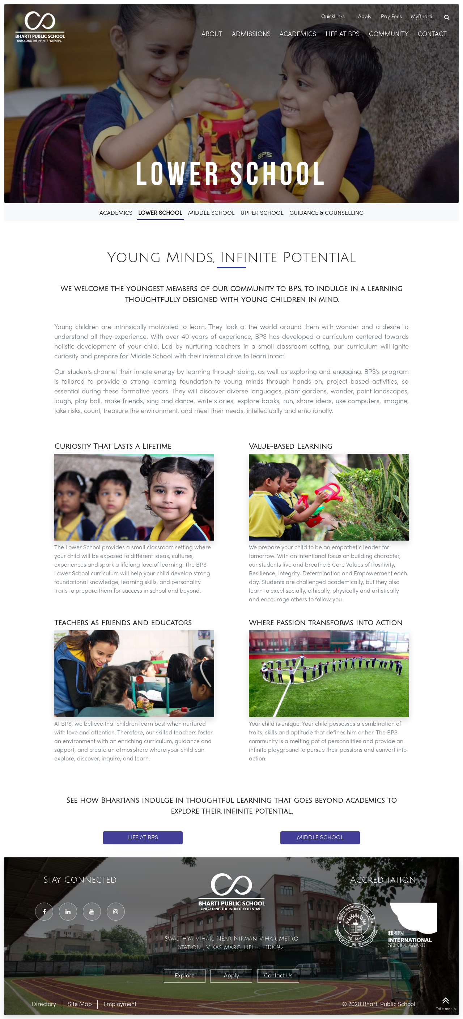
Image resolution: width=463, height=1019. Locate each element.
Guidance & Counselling (326, 213)
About (211, 34)
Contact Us (278, 976)
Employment (119, 1004)
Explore (185, 976)
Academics (298, 34)
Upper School (262, 213)
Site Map (80, 1004)
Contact (432, 34)
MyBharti (421, 16)
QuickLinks (334, 16)
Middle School (211, 213)
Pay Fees (391, 16)
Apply (364, 16)
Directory (44, 1004)
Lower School (160, 213)
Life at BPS (143, 838)
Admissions (251, 34)
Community (389, 34)
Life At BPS (343, 34)
